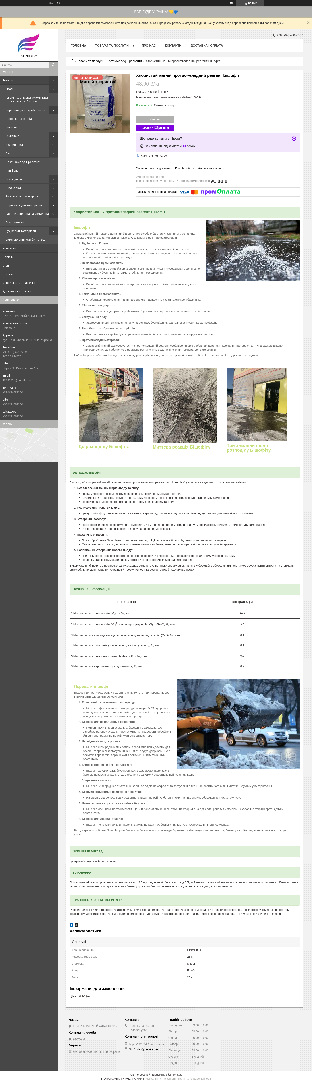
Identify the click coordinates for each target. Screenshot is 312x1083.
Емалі (9, 89)
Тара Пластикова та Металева (27, 214)
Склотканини (15, 222)
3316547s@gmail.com (17, 380)
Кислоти (11, 127)
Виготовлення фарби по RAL (25, 240)
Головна (78, 45)
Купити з (155, 128)
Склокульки (14, 179)
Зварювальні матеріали (23, 196)
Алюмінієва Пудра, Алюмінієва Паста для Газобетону (27, 99)
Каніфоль (12, 170)
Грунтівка (12, 136)
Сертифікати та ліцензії (19, 283)
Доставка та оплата (17, 291)
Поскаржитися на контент (160, 1078)
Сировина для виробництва (25, 110)
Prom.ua (177, 1074)
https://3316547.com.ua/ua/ (21, 368)
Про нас (8, 274)
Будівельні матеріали (21, 231)
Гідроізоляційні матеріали (24, 205)
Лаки (9, 153)
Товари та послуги (112, 45)
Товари (8, 80)
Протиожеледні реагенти (23, 162)
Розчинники (14, 145)
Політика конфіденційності (194, 1078)
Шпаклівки (13, 188)
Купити (155, 119)
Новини (8, 257)
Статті (7, 265)
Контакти (9, 248)
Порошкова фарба (19, 119)
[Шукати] (53, 64)
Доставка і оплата (207, 45)
